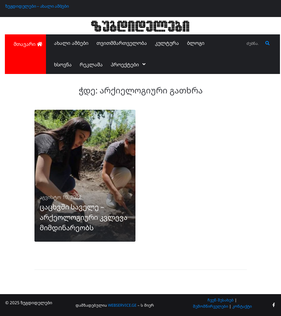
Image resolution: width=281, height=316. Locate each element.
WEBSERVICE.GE (123, 305)
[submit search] (267, 43)
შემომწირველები (210, 306)
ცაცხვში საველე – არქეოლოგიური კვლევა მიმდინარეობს (83, 217)
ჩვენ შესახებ (221, 299)
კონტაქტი (242, 306)
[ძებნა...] (253, 43)
